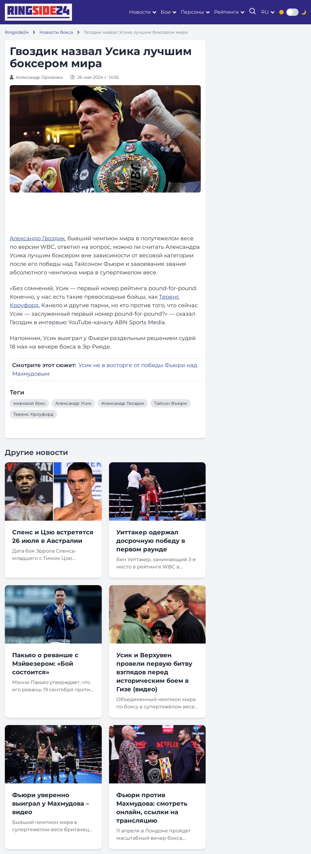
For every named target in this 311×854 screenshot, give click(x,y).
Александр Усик (73, 403)
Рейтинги (226, 12)
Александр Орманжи (39, 77)
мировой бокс (29, 403)
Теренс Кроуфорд (33, 414)
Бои (166, 12)
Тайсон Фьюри (170, 403)
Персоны (192, 12)
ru (265, 12)
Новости (140, 12)
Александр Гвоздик (37, 238)
